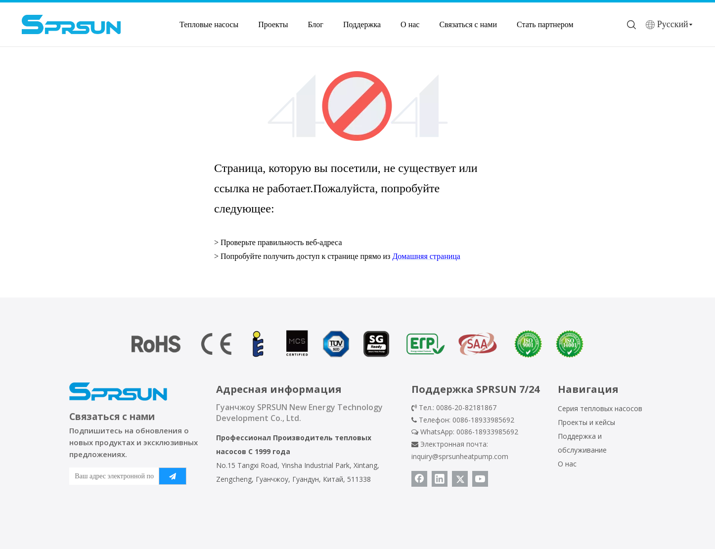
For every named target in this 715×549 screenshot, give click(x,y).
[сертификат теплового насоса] (357, 344)
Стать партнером (545, 24)
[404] (358, 106)
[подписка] (172, 476)
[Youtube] (480, 479)
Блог (315, 24)
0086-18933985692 (487, 431)
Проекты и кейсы (586, 422)
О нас (410, 24)
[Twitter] (460, 479)
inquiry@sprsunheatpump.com (459, 456)
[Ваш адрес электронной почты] (112, 476)
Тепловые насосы (208, 24)
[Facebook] (419, 479)
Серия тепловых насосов (600, 408)
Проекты (273, 24)
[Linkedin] (439, 479)
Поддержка (362, 24)
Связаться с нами (468, 24)
